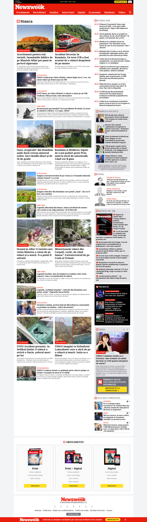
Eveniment (23, 12)
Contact (109, 510)
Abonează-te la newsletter (112, 389)
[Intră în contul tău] (130, 2)
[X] (61, 506)
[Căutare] (130, 12)
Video (121, 12)
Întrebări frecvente (97, 510)
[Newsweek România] (30, 7)
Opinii (81, 12)
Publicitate (47, 510)
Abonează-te (121, 2)
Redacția (38, 510)
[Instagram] (73, 506)
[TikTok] (79, 506)
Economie (95, 12)
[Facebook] (54, 506)
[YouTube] (67, 506)
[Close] (125, 519)
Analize (53, 12)
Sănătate (109, 12)
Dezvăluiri (39, 12)
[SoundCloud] (92, 506)
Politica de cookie (82, 510)
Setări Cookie (73, 514)
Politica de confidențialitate (63, 510)
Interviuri (68, 12)
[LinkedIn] (85, 506)
